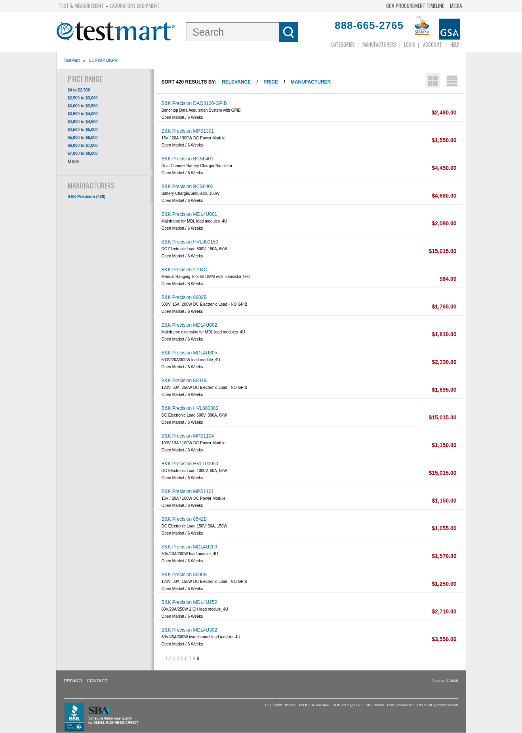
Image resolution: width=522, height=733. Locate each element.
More (73, 161)
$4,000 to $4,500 (83, 122)
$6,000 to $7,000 (83, 145)
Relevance (236, 82)
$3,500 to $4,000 (83, 114)
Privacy (73, 680)
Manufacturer (311, 82)
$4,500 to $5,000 (83, 130)
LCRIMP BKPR (103, 60)
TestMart (72, 60)
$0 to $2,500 (79, 90)
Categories (343, 44)
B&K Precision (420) (87, 196)
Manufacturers (379, 44)
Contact (97, 680)
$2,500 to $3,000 (83, 98)
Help (455, 44)
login (409, 44)
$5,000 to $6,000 (83, 137)
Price (270, 82)
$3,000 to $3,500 (83, 106)
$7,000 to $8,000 (83, 153)
